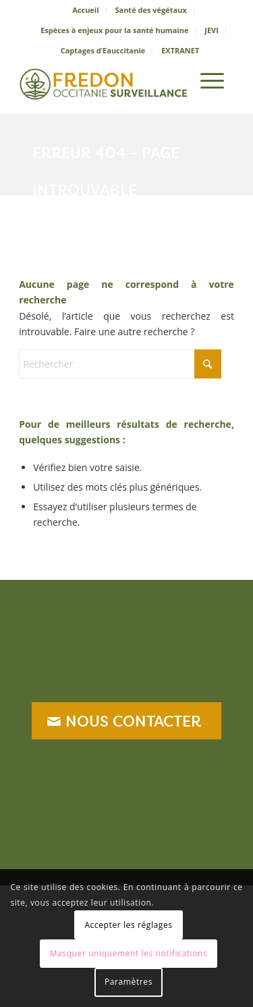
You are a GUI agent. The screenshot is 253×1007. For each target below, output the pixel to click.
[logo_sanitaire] (105, 80)
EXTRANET (180, 50)
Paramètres (128, 981)
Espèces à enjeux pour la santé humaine (114, 30)
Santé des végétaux (150, 10)
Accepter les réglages (128, 925)
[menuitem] (85, 10)
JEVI (211, 30)
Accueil (85, 10)
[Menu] (212, 80)
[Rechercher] (173, 80)
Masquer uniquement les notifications (129, 953)
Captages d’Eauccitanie (103, 50)
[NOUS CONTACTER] (126, 720)
